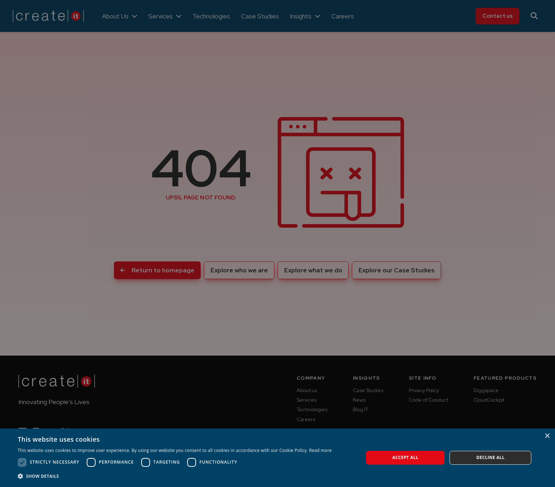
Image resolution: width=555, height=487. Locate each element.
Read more (320, 450)
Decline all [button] (490, 457)
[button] (175, 476)
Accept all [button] (405, 457)
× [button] (547, 436)
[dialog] (277, 243)
